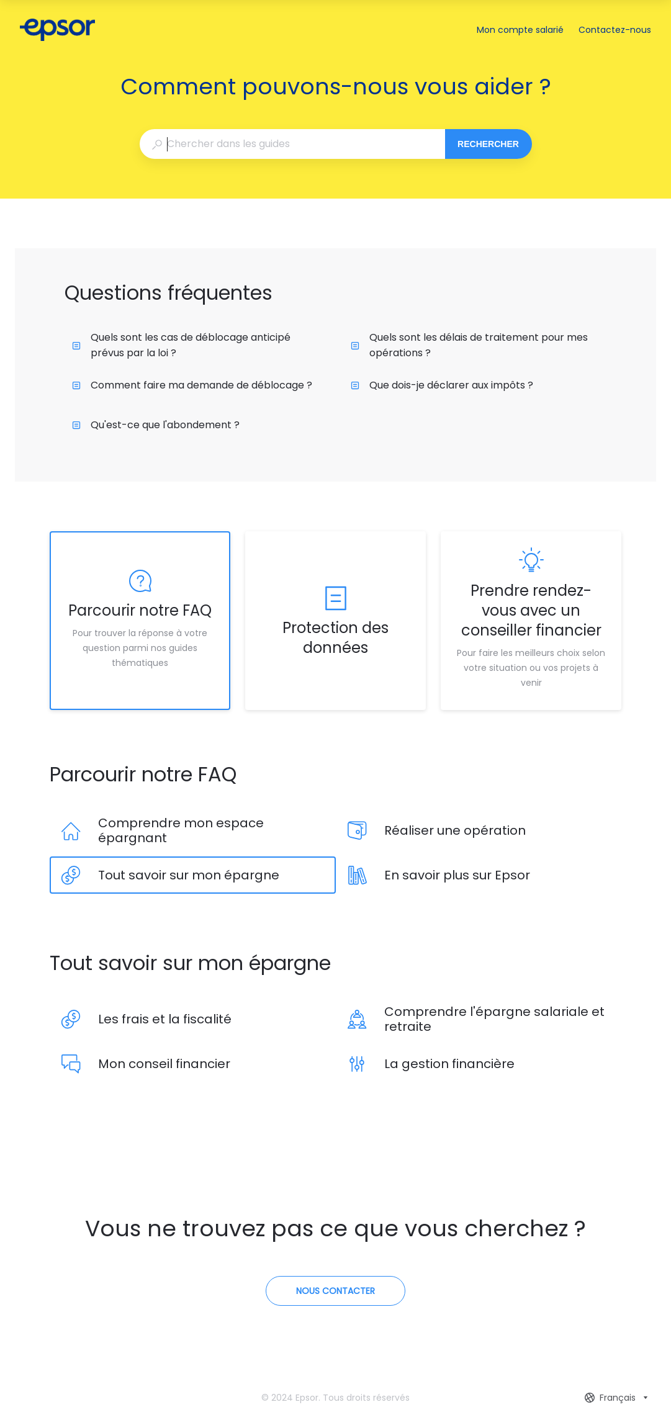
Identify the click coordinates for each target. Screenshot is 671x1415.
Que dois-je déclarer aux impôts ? (442, 385)
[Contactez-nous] (335, 1291)
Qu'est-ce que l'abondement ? (156, 425)
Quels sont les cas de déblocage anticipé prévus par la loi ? (181, 345)
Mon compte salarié (520, 30)
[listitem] (140, 620)
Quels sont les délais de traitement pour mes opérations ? (469, 345)
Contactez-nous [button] (615, 30)
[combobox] (292, 144)
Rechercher (488, 144)
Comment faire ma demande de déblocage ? (192, 385)
